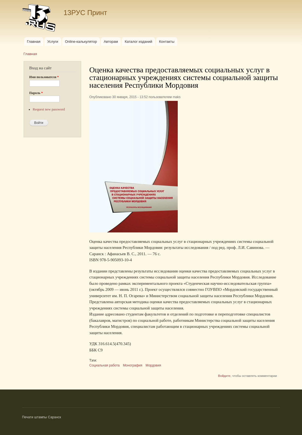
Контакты (166, 41)
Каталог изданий (138, 41)
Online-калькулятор (81, 41)
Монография (132, 365)
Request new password (49, 109)
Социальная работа (104, 365)
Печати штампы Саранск (41, 417)
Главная (33, 41)
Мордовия (153, 365)
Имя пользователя (44, 77)
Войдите (224, 375)
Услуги (52, 41)
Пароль (36, 93)
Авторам (111, 41)
